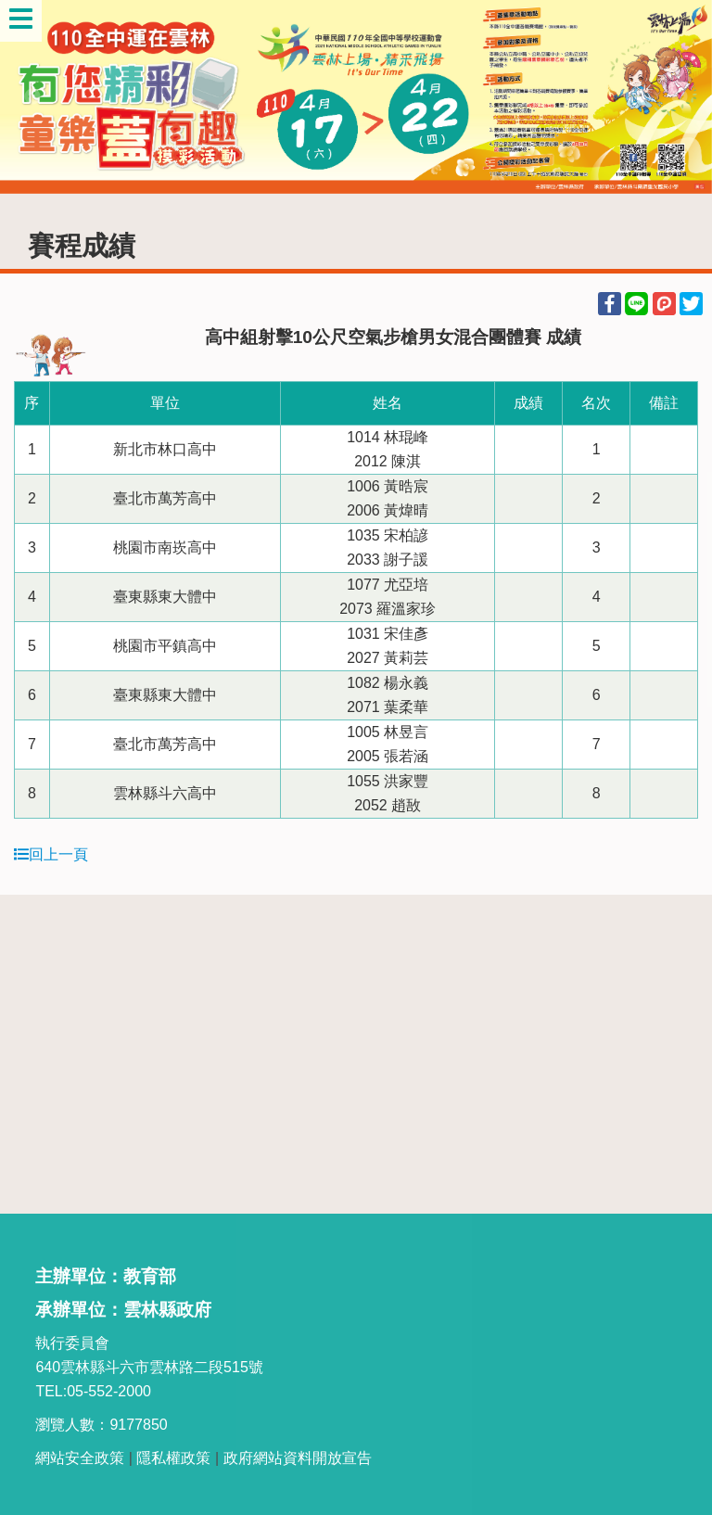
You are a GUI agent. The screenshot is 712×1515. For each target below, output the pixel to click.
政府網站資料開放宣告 (297, 1458)
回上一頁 (51, 854)
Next (679, 97)
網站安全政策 (79, 1458)
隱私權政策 (173, 1458)
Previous (32, 97)
